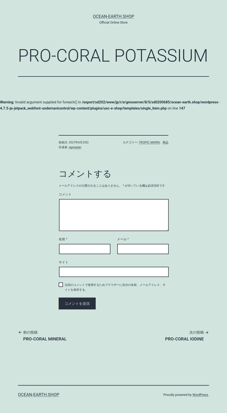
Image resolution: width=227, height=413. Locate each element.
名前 (63, 239)
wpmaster (75, 147)
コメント (65, 194)
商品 (165, 142)
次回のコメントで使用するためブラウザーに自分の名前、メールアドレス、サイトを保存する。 (115, 287)
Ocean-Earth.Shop (113, 16)
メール (123, 239)
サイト (63, 262)
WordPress (200, 395)
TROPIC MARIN (149, 142)
